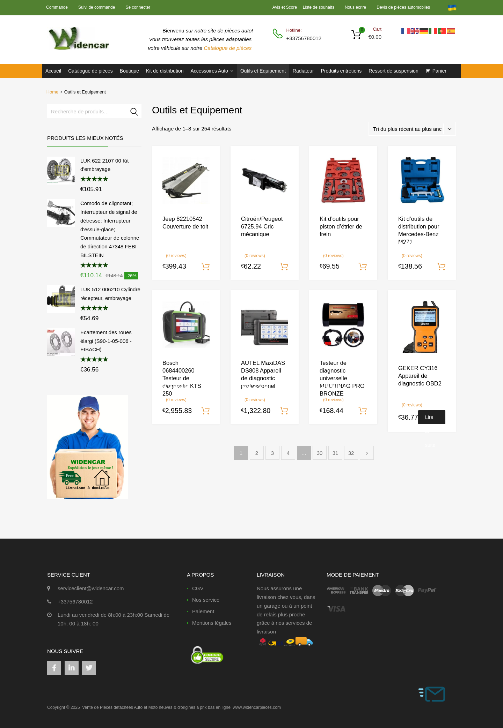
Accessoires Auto (211, 71)
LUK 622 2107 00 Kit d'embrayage (104, 165)
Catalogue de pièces (228, 48)
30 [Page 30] (320, 453)
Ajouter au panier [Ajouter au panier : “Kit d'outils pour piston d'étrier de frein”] (362, 266)
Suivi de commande (96, 7)
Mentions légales (212, 623)
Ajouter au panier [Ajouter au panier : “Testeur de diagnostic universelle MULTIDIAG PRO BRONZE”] (362, 410)
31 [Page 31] (335, 453)
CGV (198, 588)
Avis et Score (285, 7)
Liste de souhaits (318, 7)
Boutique (129, 71)
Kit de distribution (164, 71)
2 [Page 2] (256, 453)
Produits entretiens (341, 71)
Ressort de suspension (393, 71)
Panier (439, 71)
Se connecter (137, 7)
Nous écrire (355, 7)
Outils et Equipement (263, 71)
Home (52, 92)
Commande (57, 7)
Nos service (205, 600)
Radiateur (303, 71)
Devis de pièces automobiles (403, 7)
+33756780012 (303, 38)
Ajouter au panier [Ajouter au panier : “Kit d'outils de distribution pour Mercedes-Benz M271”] (441, 266)
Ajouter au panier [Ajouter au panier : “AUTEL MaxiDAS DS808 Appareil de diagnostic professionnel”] (284, 410)
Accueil (53, 71)
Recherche (134, 112)
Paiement (203, 611)
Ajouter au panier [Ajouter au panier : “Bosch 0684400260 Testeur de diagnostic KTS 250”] (205, 410)
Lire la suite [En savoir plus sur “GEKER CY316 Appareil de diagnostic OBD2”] (430, 419)
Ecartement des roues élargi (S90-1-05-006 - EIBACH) (106, 341)
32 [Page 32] (351, 453)
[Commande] (412, 129)
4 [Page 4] (288, 453)
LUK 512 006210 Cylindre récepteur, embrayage (110, 293)
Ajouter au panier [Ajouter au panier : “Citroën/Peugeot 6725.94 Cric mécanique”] (284, 266)
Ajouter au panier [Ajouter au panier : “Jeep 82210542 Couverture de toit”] (205, 266)
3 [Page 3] (272, 453)
